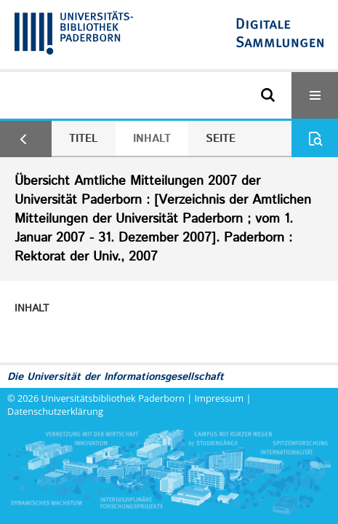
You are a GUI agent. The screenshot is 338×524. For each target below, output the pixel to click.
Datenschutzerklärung (55, 411)
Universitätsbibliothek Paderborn (113, 398)
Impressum (219, 398)
